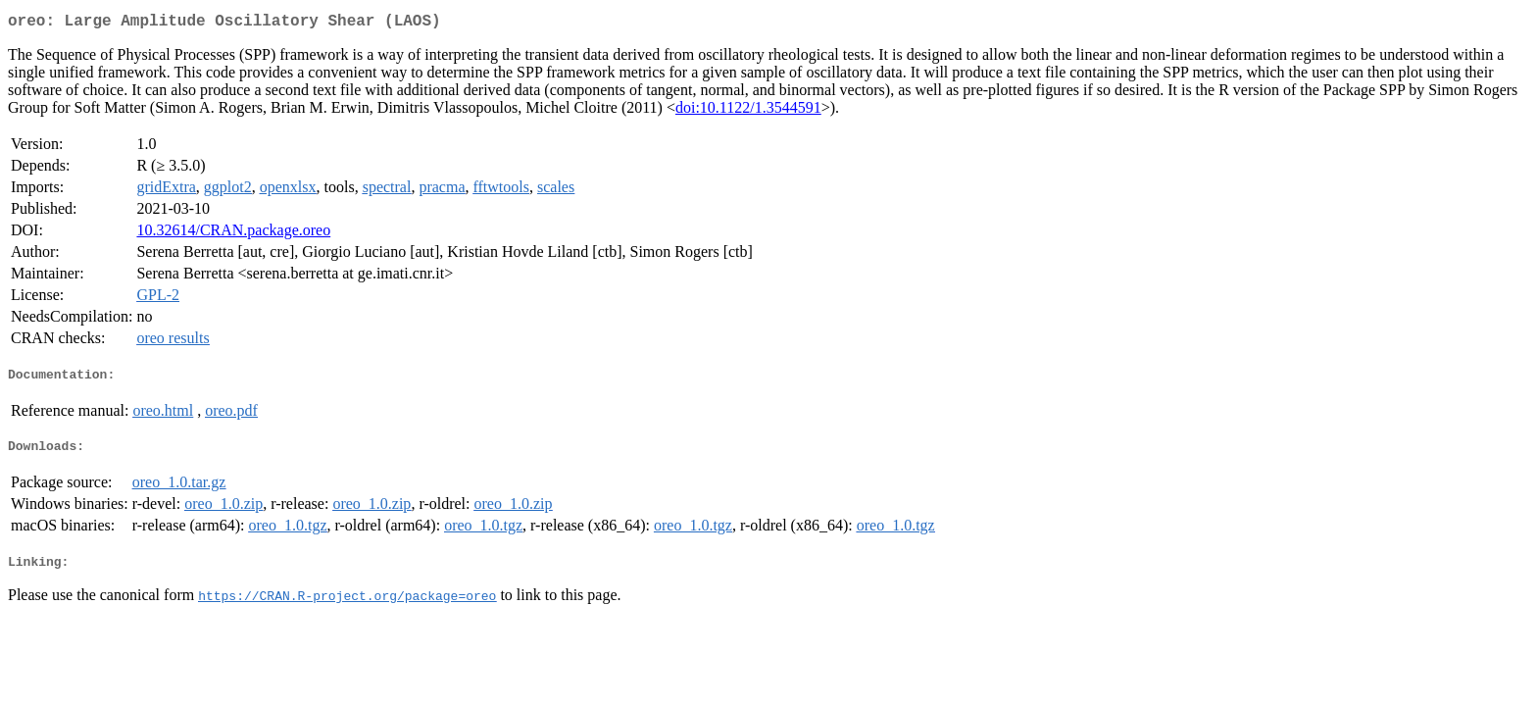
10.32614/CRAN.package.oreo (233, 234)
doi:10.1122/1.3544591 (748, 111)
